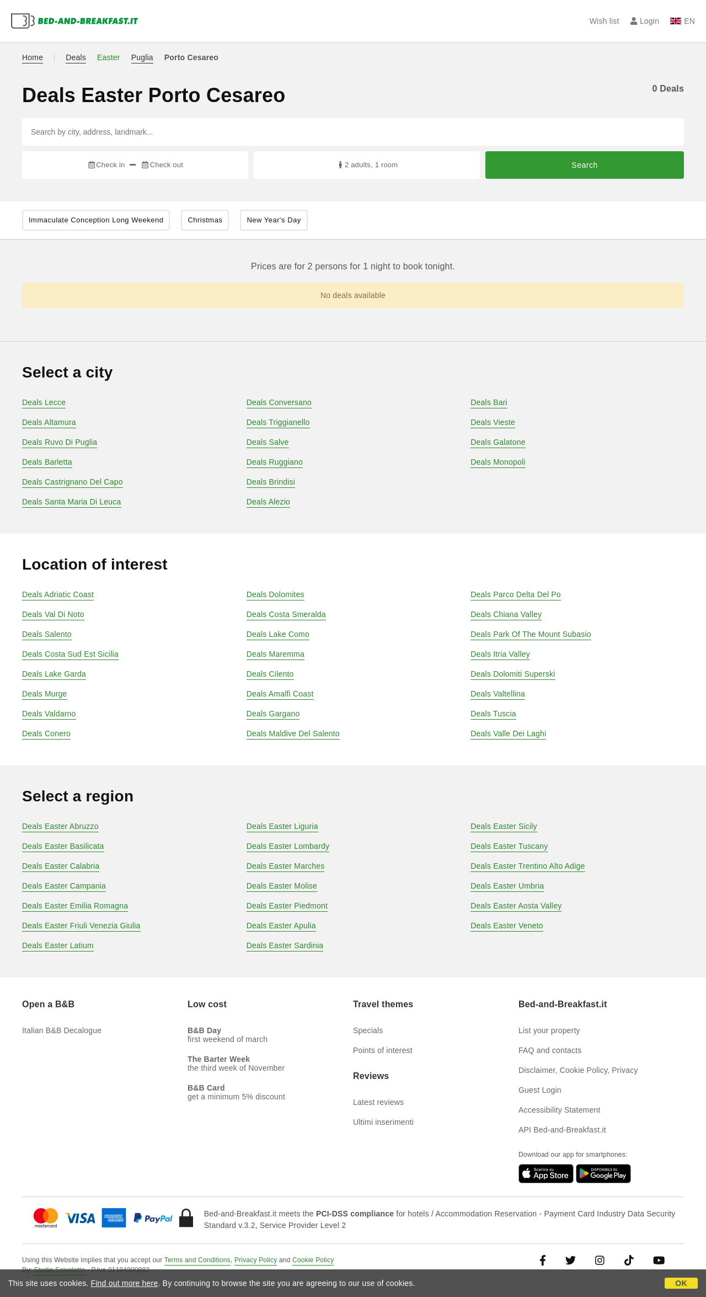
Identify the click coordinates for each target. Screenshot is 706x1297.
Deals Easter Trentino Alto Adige (527, 866)
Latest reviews (378, 1102)
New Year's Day (274, 220)
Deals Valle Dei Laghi (508, 733)
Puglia (142, 57)
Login (645, 21)
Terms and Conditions (197, 1260)
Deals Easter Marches (286, 866)
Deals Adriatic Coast (58, 594)
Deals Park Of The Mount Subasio (530, 634)
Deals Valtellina (497, 693)
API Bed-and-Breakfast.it (562, 1129)
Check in (106, 165)
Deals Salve (268, 442)
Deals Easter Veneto (506, 925)
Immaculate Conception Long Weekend (96, 220)
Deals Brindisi (271, 481)
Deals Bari (488, 402)
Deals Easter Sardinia (285, 945)
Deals (76, 57)
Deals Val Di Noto (53, 614)
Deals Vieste (492, 422)
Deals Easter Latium (58, 945)
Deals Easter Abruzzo (60, 826)
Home (32, 57)
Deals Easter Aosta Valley (515, 905)
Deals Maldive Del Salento (293, 733)
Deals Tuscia (493, 713)
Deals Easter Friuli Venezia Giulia (81, 925)
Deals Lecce (44, 402)
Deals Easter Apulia (281, 925)
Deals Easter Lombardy (288, 846)
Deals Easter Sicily (503, 826)
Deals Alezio (268, 501)
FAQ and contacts (549, 1050)
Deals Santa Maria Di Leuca (71, 501)
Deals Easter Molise (282, 885)
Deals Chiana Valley (506, 614)
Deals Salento (47, 634)
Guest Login (539, 1090)
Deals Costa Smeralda (286, 614)
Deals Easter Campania (64, 885)
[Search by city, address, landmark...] (353, 132)
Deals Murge (44, 693)
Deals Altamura (49, 422)
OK (681, 1283)
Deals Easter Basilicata (63, 846)
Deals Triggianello (278, 422)
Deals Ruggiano (275, 462)
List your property (549, 1030)
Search (584, 165)
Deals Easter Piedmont (287, 905)
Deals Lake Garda (54, 673)
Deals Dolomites (275, 594)
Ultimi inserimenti (383, 1122)
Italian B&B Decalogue (61, 1030)
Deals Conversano (279, 402)
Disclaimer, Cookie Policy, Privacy (578, 1070)
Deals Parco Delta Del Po (515, 594)
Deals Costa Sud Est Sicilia (70, 654)
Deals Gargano (273, 713)
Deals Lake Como (278, 634)
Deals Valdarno (49, 713)
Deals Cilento (270, 673)
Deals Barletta (47, 462)
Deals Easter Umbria (507, 885)
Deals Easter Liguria (282, 826)
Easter (108, 57)
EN (682, 21)
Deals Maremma (275, 654)
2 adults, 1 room (367, 165)
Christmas (205, 220)
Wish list (604, 21)
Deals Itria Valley (500, 654)
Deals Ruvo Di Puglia (59, 442)
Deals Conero (46, 733)
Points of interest (383, 1050)
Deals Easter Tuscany (509, 846)
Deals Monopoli (497, 462)
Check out (162, 165)
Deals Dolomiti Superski (512, 673)
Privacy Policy (255, 1260)
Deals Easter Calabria (60, 866)
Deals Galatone (497, 442)
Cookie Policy (313, 1260)
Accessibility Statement (559, 1109)
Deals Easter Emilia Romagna (75, 905)
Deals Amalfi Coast (280, 693)
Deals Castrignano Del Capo (72, 481)
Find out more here (124, 1283)
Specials (368, 1030)
